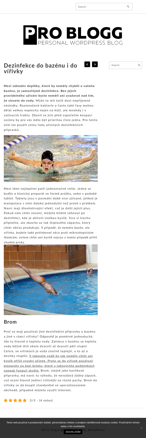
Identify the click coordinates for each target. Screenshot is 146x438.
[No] (141, 428)
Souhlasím (73, 431)
